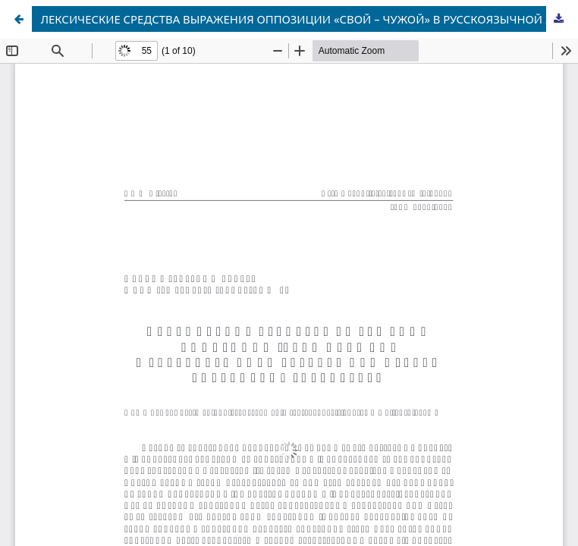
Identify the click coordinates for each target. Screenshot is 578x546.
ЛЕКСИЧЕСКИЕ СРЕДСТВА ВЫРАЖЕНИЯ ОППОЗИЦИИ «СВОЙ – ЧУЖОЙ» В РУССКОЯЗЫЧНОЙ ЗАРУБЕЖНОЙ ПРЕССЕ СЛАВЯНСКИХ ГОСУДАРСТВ (306, 19)
